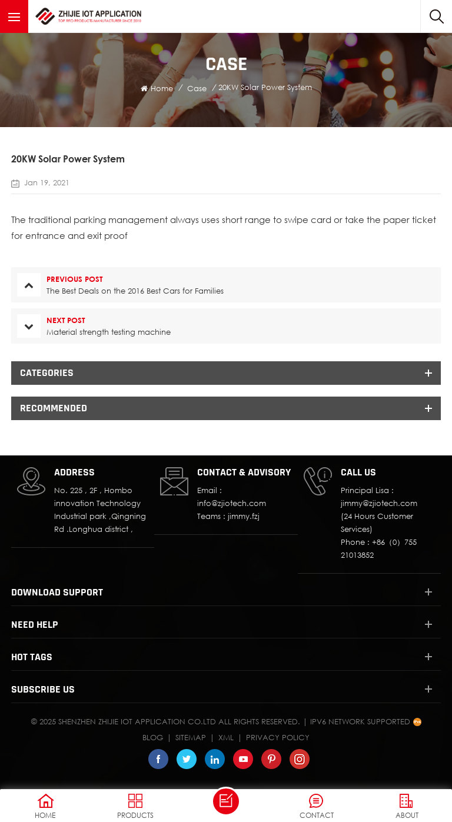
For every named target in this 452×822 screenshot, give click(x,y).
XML (226, 737)
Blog (152, 737)
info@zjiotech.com (231, 503)
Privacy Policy (278, 737)
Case (197, 88)
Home (157, 88)
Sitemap (190, 737)
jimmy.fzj (244, 516)
